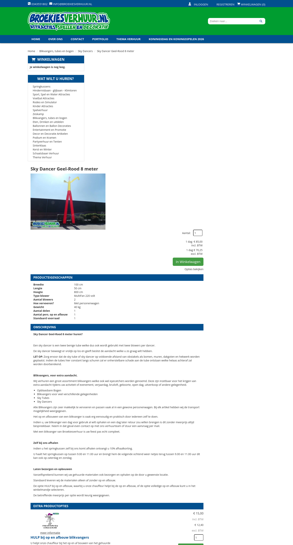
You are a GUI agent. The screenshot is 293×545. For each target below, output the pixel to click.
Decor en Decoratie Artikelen (50, 134)
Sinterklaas (39, 145)
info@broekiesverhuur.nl (56, 514)
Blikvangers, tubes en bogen (56, 51)
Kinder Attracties (43, 106)
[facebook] (235, 542)
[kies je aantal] (257, 368)
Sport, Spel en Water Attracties (51, 94)
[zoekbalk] (233, 21)
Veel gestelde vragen (143, 500)
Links (93, 506)
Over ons (55, 39)
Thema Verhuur (128, 39)
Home (35, 39)
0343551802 (43, 511)
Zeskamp (38, 114)
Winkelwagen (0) (251, 4)
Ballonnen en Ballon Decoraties (52, 126)
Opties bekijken (253, 103)
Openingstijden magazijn (186, 487)
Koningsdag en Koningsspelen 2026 (176, 39)
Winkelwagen (50, 59)
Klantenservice (179, 494)
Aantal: (245, 67)
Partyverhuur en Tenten (47, 142)
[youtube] (248, 542)
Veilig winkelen (140, 494)
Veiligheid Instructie (104, 494)
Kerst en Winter (42, 149)
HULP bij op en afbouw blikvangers (164, 345)
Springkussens (41, 86)
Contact (77, 39)
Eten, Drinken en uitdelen (48, 122)
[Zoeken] (261, 21)
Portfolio (100, 39)
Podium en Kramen (44, 138)
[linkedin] (255, 542)
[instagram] (262, 542)
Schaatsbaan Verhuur (46, 153)
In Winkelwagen (247, 96)
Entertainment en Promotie (49, 130)
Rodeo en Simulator (45, 102)
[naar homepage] (69, 21)
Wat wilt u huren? (53, 78)
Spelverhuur (40, 110)
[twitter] (241, 542)
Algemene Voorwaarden (186, 506)
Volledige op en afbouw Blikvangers (164, 388)
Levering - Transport (143, 487)
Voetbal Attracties (43, 98)
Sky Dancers (85, 51)
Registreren (223, 4)
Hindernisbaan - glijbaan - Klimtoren (55, 90)
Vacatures (97, 500)
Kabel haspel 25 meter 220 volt (160, 430)
